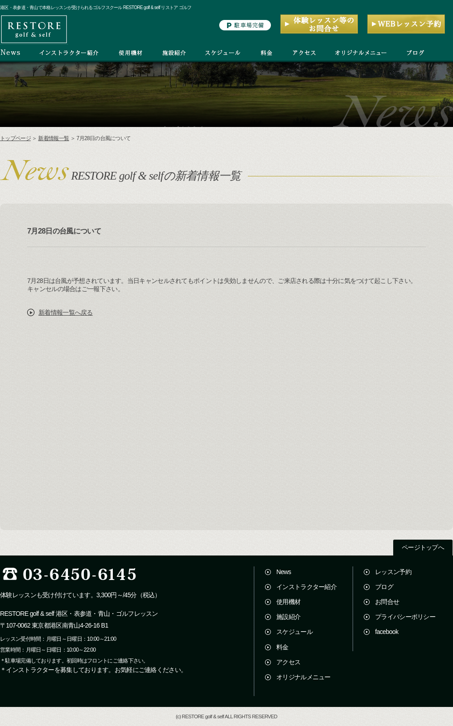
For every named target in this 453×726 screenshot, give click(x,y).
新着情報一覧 (53, 138)
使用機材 (288, 601)
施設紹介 (288, 616)
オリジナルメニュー (303, 677)
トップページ (15, 138)
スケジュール (294, 631)
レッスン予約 (393, 571)
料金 (282, 647)
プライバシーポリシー (405, 616)
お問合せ (387, 601)
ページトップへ (423, 547)
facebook (386, 631)
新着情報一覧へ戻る (66, 312)
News (283, 571)
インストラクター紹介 (306, 586)
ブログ (384, 586)
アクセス (288, 662)
